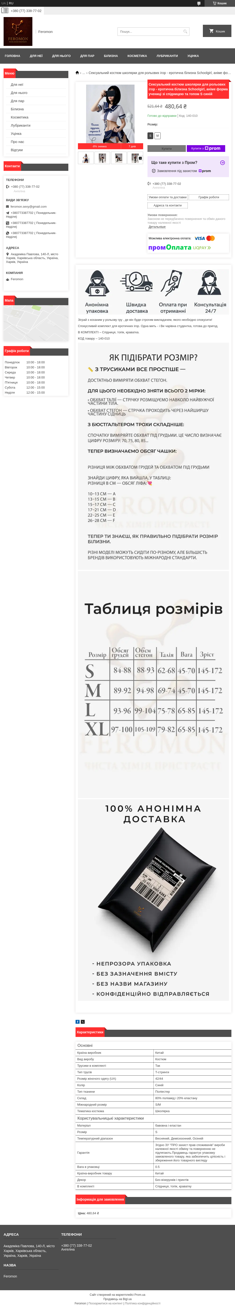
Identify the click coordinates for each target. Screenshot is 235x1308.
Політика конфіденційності (142, 1303)
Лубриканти (167, 56)
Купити (167, 148)
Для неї (36, 56)
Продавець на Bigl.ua (117, 1299)
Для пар (87, 56)
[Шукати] (185, 31)
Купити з (205, 148)
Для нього (61, 56)
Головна (12, 56)
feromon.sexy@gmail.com (29, 206)
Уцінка (193, 56)
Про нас (17, 142)
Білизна (111, 56)
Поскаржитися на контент (105, 1303)
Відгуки (17, 150)
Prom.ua (140, 1294)
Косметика (137, 56)
